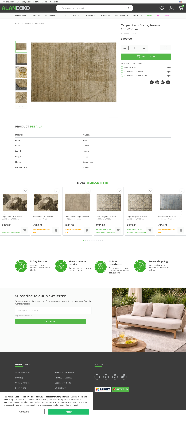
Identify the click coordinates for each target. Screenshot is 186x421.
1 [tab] (83, 241)
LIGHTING (50, 15)
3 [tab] (87, 241)
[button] (181, 8)
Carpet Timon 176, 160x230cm (41, 217)
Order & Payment (23, 383)
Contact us (60, 388)
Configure (24, 411)
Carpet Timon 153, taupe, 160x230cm (75, 217)
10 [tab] (102, 241)
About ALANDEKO (23, 373)
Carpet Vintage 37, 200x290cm (104, 217)
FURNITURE (20, 15)
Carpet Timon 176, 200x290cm (10, 217)
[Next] (21, 106)
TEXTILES (75, 15)
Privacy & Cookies (63, 378)
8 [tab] (98, 241)
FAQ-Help (19, 378)
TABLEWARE (90, 15)
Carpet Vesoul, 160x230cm (169, 216)
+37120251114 (8, 2)
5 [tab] (91, 241)
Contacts (54, 2)
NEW (149, 15)
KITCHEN (105, 15)
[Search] (94, 8)
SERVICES (137, 15)
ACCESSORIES (121, 15)
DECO (62, 15)
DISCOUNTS (163, 15)
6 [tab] (94, 241)
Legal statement (63, 383)
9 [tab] (100, 241)
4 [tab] (89, 241)
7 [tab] (96, 241)
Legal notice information (23, 317)
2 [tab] (85, 241)
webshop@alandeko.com (28, 2)
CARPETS (36, 15)
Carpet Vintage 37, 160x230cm (135, 217)
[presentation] (113, 72)
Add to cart (146, 57)
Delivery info (21, 388)
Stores (44, 2)
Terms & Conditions (64, 373)
